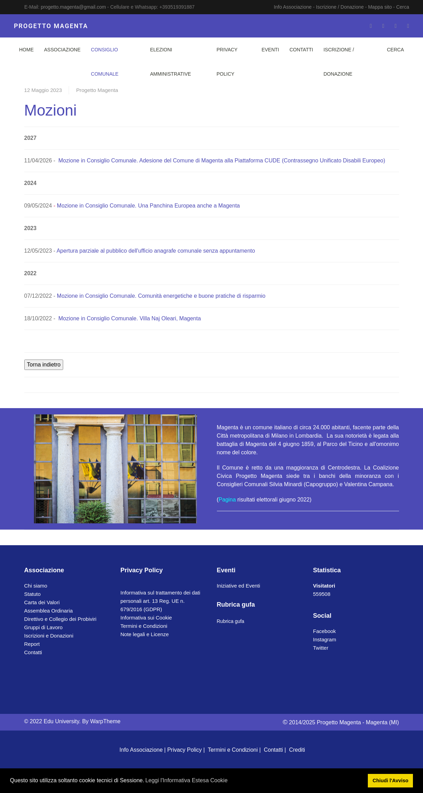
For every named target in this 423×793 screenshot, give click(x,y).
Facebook (324, 631)
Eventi (270, 49)
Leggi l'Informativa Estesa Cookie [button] (186, 780)
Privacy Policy (227, 62)
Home (26, 49)
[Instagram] (396, 26)
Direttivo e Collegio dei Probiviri (60, 619)
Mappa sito (380, 7)
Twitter (320, 648)
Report (32, 644)
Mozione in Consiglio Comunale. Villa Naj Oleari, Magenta (129, 318)
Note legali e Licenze (144, 634)
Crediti (297, 750)
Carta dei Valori (42, 602)
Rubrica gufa (230, 621)
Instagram (324, 639)
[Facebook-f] (371, 26)
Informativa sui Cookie (146, 618)
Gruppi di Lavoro (43, 627)
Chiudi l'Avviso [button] (390, 780)
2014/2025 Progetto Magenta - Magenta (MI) (341, 722)
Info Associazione (293, 7)
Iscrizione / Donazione (340, 7)
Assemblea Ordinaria (48, 611)
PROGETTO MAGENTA (51, 25)
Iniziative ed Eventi (238, 586)
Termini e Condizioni (143, 626)
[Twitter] (383, 26)
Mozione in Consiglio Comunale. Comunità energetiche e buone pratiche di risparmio (161, 296)
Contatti (301, 49)
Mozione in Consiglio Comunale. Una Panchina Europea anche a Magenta (148, 206)
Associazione (62, 49)
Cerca (402, 7)
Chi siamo (36, 586)
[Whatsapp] (408, 26)
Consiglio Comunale (104, 62)
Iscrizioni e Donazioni (49, 636)
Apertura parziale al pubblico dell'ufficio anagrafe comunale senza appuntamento (156, 251)
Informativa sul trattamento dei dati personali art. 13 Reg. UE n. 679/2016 (160, 601)
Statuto (32, 594)
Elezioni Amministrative (170, 62)
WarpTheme (105, 721)
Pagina (227, 500)
